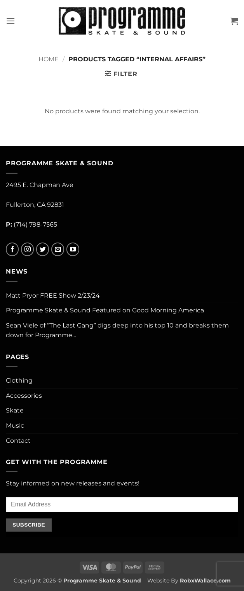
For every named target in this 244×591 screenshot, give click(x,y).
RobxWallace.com (205, 580)
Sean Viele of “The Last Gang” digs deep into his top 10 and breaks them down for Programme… (117, 330)
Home (48, 59)
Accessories (24, 395)
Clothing (19, 380)
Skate (15, 410)
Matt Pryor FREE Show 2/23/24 (53, 295)
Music (15, 425)
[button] (10, 20)
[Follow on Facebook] (12, 249)
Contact (18, 440)
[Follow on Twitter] (42, 249)
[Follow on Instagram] (27, 249)
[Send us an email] (57, 249)
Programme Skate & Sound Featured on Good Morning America (105, 310)
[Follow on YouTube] (72, 249)
